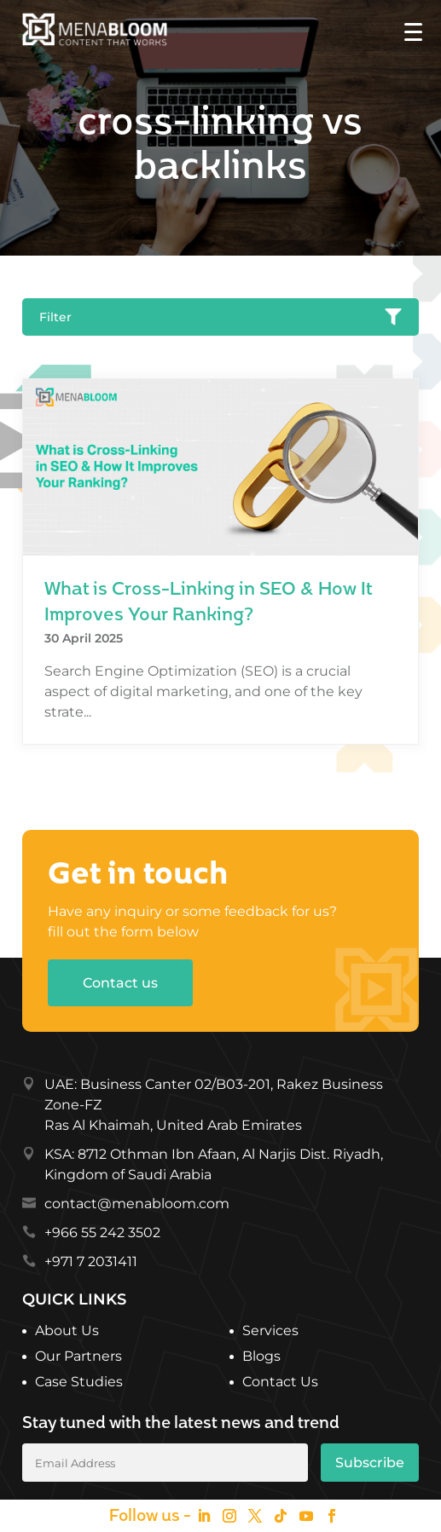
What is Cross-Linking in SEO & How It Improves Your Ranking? (208, 602)
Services (270, 1332)
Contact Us (280, 1383)
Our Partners (78, 1357)
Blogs (261, 1357)
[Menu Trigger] (413, 31)
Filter (220, 316)
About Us (67, 1332)
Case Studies (79, 1383)
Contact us (120, 983)
